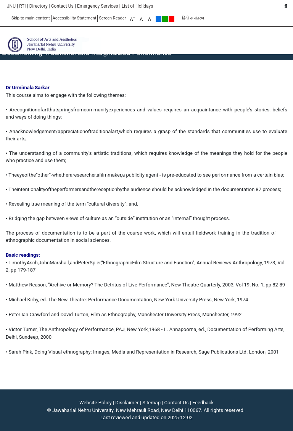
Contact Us (62, 6)
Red (171, 19)
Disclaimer (126, 402)
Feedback (203, 402)
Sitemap (151, 402)
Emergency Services (97, 6)
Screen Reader (112, 18)
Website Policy (95, 402)
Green (165, 19)
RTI (22, 6)
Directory (38, 6)
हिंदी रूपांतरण (193, 18)
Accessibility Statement (75, 18)
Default (158, 19)
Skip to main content (30, 18)
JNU (11, 6)
